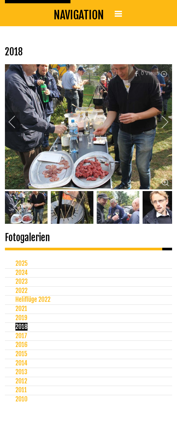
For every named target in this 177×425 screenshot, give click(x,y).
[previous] (16, 122)
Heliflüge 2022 (32, 299)
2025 (21, 263)
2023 (21, 281)
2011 (21, 390)
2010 (21, 399)
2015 (21, 354)
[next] (160, 122)
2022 (21, 291)
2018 (21, 327)
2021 (21, 309)
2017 (21, 336)
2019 (21, 318)
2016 (21, 345)
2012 (21, 381)
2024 (21, 273)
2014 (21, 363)
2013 (21, 372)
